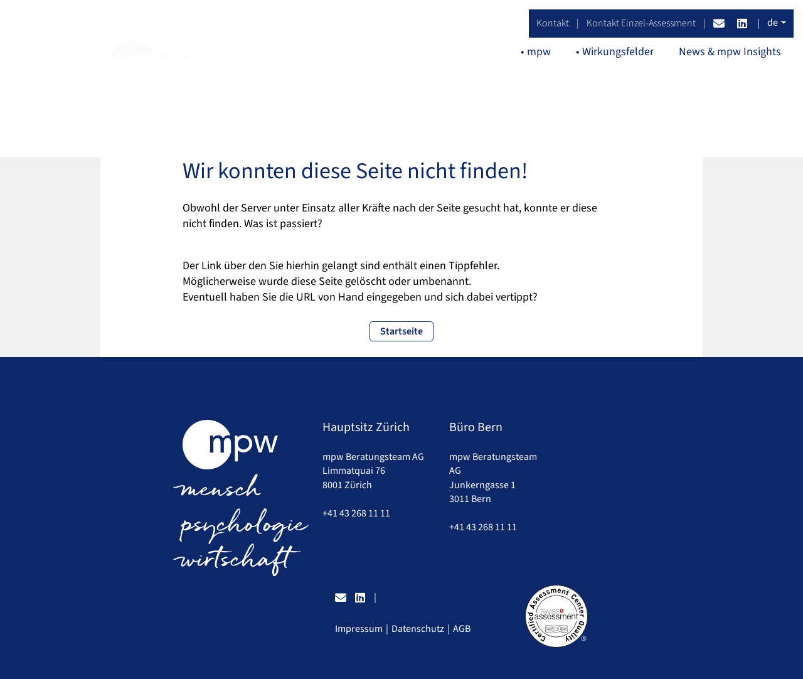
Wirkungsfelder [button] (618, 52)
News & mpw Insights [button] (730, 52)
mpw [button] (539, 52)
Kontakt (552, 23)
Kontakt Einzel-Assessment (641, 23)
